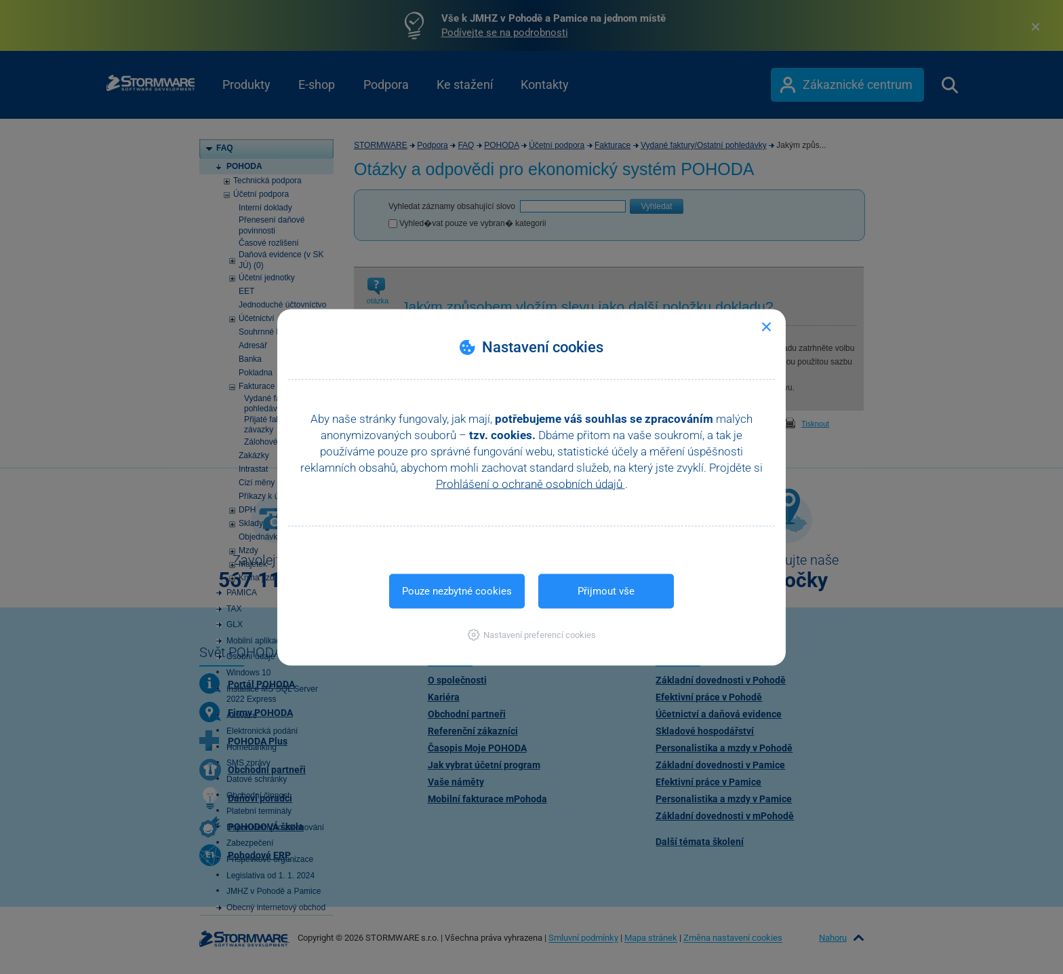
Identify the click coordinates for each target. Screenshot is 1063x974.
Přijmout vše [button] (606, 590)
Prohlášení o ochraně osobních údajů (530, 483)
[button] (532, 634)
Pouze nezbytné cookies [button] (457, 590)
